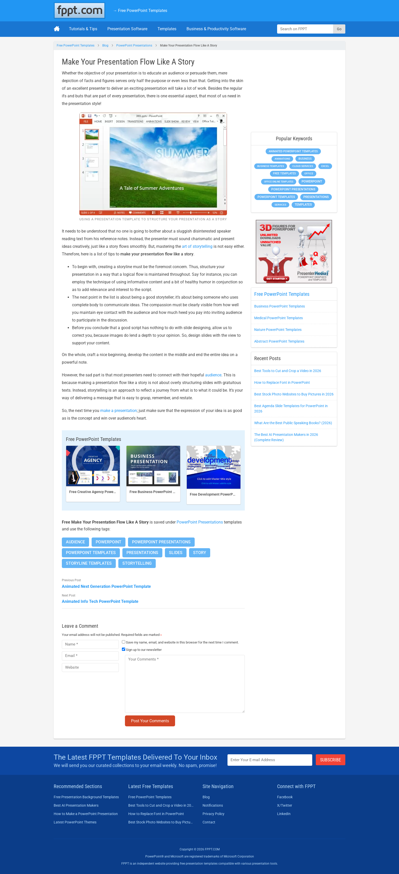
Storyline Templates (89, 563)
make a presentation (118, 410)
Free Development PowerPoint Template (222, 494)
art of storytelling (197, 246)
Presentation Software (127, 28)
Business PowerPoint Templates (279, 306)
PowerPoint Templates (91, 552)
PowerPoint (108, 542)
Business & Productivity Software (216, 28)
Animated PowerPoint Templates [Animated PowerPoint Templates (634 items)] (293, 151)
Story (199, 552)
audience (213, 375)
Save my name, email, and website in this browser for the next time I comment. (182, 642)
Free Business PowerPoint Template (159, 492)
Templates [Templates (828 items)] (303, 204)
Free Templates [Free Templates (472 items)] (284, 173)
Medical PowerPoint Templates (278, 318)
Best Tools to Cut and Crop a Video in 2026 (287, 371)
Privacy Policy (213, 814)
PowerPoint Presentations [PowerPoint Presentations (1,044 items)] (293, 189)
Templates (167, 28)
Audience (75, 542)
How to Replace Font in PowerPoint (282, 382)
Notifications (213, 805)
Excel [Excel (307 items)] (325, 166)
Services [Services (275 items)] (280, 204)
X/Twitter (284, 805)
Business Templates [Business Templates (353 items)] (270, 166)
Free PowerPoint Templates (75, 45)
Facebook (285, 797)
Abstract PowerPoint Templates (279, 341)
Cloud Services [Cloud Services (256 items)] (302, 166)
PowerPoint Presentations (134, 45)
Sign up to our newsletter (142, 650)
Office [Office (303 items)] (308, 173)
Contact (209, 822)
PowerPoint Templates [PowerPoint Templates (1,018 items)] (276, 197)
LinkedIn (284, 814)
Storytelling (137, 563)
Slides (175, 552)
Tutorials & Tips (83, 28)
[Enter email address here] (269, 760)
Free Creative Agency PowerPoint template (104, 492)
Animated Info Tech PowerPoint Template (100, 601)
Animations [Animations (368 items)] (282, 158)
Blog (105, 45)
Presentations (142, 552)
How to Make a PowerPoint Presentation (86, 814)
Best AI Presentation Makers (76, 805)
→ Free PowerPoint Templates (140, 10)
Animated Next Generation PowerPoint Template (106, 586)
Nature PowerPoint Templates (278, 330)
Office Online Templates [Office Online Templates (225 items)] (278, 181)
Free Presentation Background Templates (86, 797)
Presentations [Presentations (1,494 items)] (316, 197)
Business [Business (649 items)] (305, 158)
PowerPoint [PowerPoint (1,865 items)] (312, 181)
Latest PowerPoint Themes (75, 822)
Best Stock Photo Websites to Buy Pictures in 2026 (294, 394)
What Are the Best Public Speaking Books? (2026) (293, 423)
